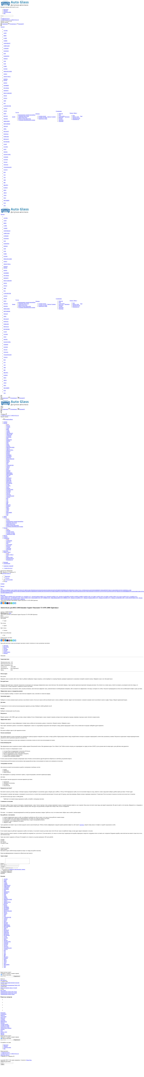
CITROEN (32, 590)
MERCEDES (25, 591)
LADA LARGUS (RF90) (6, 596)
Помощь (8, 530)
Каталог (8, 425)
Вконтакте (5, 9)
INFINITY (106, 590)
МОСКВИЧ (6, 592)
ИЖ (126, 591)
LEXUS (6, 591)
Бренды (2, 1034)
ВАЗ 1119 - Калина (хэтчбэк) (60, 596)
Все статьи (3, 991)
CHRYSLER (27, 590)
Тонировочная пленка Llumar (8, 995)
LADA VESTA (15, 596)
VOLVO (116, 591)
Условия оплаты (4, 1025)
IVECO (122, 590)
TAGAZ (99, 591)
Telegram (5, 10)
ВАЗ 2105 (83, 596)
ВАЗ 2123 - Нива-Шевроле (52, 597)
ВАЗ (119, 591)
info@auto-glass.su (6, 573)
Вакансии (3, 1019)
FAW (53, 590)
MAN (12, 591)
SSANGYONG (85, 591)
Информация (4, 1022)
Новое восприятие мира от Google (9, 988)
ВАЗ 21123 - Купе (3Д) (20, 597)
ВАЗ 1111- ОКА (22, 596)
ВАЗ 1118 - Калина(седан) (47, 596)
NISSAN (37, 591)
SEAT (76, 591)
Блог (2, 1031)
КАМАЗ (134, 591)
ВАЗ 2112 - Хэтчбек (10, 597)
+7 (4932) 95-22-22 (5, 18)
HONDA (84, 590)
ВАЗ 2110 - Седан (128, 596)
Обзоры (2, 1035)
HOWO (92, 590)
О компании (9, 540)
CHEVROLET (20, 590)
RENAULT (59, 591)
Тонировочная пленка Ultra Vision (9, 992)
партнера (82, 824)
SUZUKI (95, 591)
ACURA (3, 590)
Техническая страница (6, 1029)
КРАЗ (137, 591)
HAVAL (88, 590)
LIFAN (9, 591)
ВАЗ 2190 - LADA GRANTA (126, 597)
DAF (41, 590)
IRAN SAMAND (113, 590)
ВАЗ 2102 (74, 596)
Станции (3, 1020)
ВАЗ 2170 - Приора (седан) (71, 597)
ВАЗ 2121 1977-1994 (41, 597)
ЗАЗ (122, 591)
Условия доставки (5, 1026)
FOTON (61, 590)
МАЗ (2, 592)
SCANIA (73, 591)
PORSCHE (54, 591)
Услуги (8, 520)
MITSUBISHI (31, 591)
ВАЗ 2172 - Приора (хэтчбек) (113, 597)
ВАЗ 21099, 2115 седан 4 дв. (117, 596)
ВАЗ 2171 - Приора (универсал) (85, 597)
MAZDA (20, 591)
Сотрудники (3, 1017)
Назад (7, 424)
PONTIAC (49, 591)
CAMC (12, 590)
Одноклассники (7, 12)
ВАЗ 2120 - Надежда (31, 597)
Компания (3, 1013)
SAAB (69, 591)
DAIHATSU (45, 590)
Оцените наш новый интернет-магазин (10, 983)
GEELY (73, 590)
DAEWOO (37, 590)
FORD (58, 590)
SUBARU (91, 591)
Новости (3, 1016)
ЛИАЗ (139, 591)
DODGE (50, 590)
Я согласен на (13, 870)
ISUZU (118, 590)
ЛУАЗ (142, 591)
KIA (127, 590)
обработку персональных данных (17, 870)
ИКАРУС (129, 591)
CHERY (15, 590)
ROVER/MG (65, 591)
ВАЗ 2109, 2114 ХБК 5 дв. (104, 596)
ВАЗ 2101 (69, 596)
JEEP (125, 590)
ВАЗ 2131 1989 (61, 597)
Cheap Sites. (29, 1061)
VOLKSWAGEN (110, 591)
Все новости (4, 981)
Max (4, 13)
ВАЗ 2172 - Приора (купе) (99, 597)
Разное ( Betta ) (10, 554)
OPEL (40, 591)
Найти (2, 1065)
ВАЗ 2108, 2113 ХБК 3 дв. (92, 596)
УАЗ (12, 592)
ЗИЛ (124, 591)
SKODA (80, 591)
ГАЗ (120, 591)
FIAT (55, 590)
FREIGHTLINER (67, 590)
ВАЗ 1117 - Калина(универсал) (33, 596)
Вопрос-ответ (4, 1033)
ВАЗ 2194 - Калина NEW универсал (16, 599)
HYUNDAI (101, 590)
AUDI (6, 590)
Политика (3, 1021)
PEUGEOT (44, 591)
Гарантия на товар (5, 1027)
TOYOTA (103, 591)
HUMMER (96, 590)
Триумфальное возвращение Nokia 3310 (10, 986)
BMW (8, 590)
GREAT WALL (78, 590)
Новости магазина (6, 976)
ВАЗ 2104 (79, 596)
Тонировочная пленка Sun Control (9, 994)
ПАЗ (10, 592)
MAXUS (16, 591)
